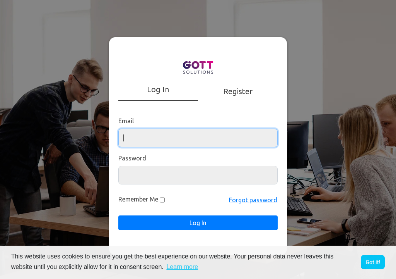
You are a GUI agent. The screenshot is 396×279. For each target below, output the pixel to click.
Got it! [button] (372, 262)
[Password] (198, 175)
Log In (198, 222)
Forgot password (253, 199)
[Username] (198, 138)
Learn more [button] (182, 267)
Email (126, 120)
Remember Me (138, 199)
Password (132, 158)
